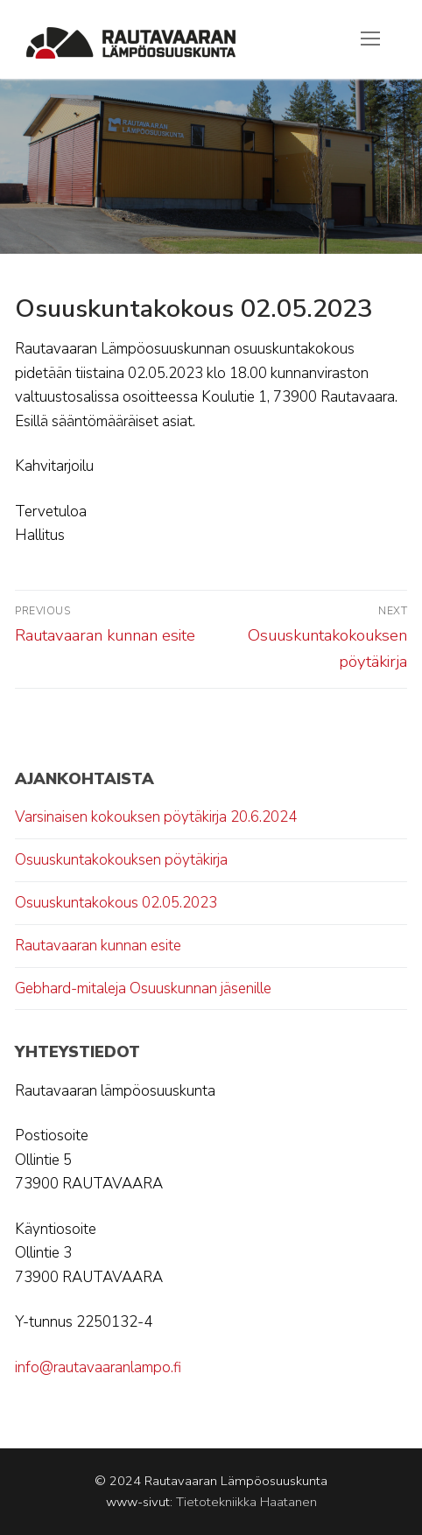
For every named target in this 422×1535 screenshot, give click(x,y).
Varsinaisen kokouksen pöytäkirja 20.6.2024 (156, 817)
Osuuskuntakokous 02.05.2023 (116, 903)
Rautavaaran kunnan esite (98, 946)
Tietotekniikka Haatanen (246, 1501)
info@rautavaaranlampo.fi (98, 1367)
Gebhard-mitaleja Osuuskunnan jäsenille (143, 988)
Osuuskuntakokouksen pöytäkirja (121, 860)
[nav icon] (370, 39)
